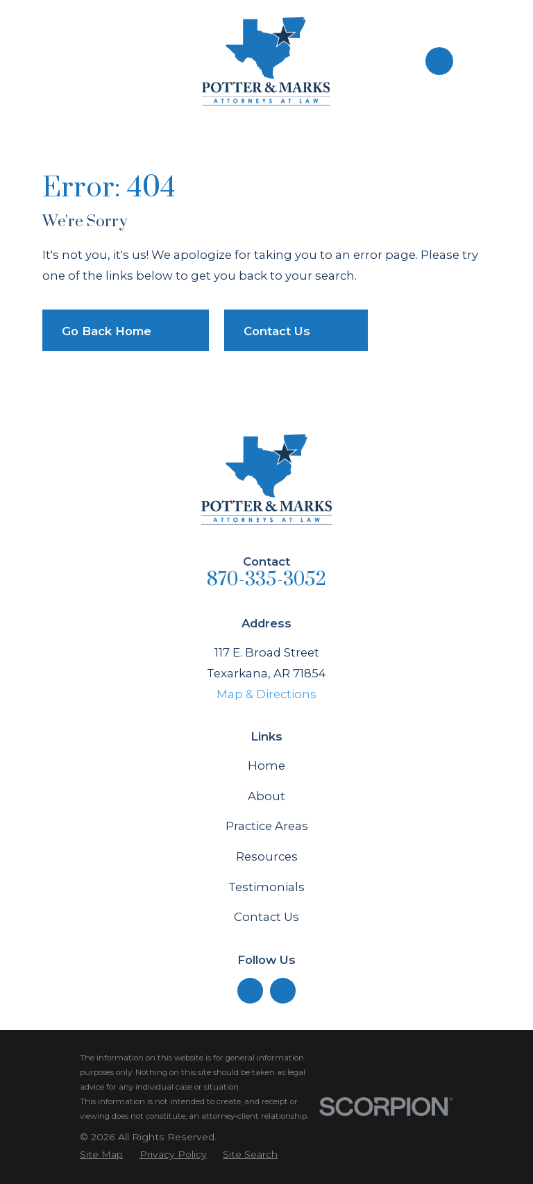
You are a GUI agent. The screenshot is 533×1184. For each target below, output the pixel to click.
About (266, 796)
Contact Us (266, 917)
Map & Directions (266, 694)
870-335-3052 (266, 579)
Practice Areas (267, 826)
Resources (267, 856)
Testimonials (266, 887)
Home (266, 765)
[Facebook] (283, 991)
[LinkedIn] (250, 991)
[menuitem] (101, 1154)
